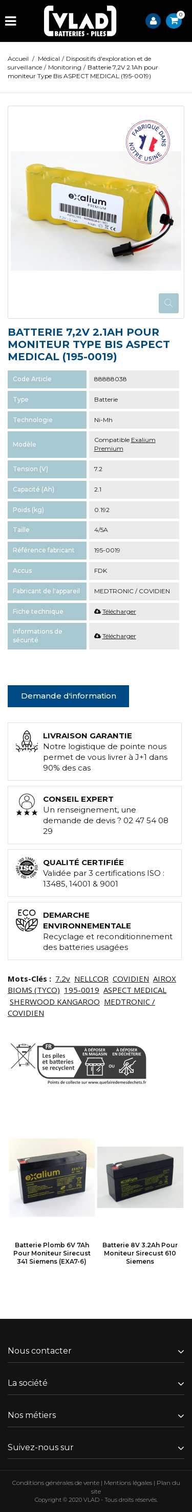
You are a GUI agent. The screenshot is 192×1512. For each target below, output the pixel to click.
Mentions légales (128, 1482)
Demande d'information (68, 696)
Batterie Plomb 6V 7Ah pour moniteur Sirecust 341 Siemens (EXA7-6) (52, 1253)
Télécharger (119, 611)
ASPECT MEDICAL (134, 990)
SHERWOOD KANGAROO (55, 1001)
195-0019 (81, 990)
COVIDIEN (131, 978)
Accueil (18, 58)
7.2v (62, 978)
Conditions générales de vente (55, 1482)
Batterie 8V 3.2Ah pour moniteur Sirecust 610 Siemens (140, 1253)
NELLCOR (91, 978)
